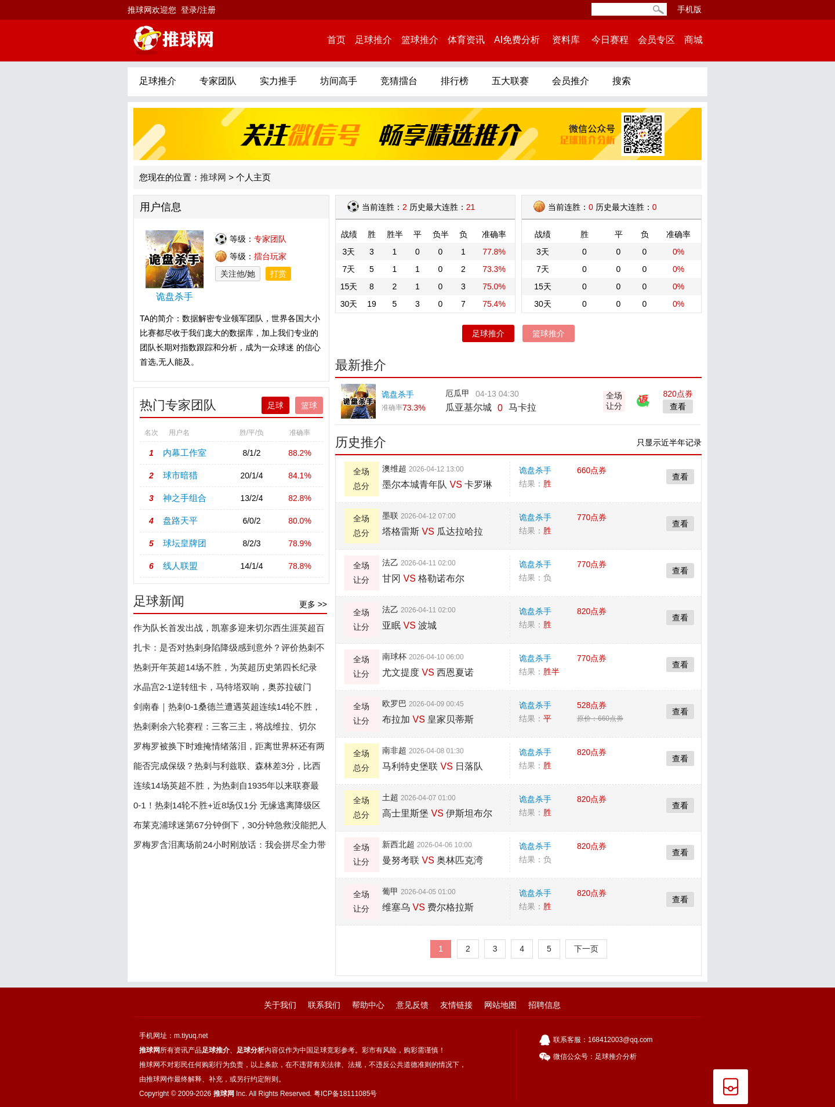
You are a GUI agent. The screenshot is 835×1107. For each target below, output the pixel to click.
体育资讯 (466, 40)
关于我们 (280, 1005)
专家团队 (218, 81)
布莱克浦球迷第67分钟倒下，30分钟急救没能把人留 (229, 827)
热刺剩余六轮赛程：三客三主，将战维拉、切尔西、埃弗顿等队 (224, 728)
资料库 (565, 40)
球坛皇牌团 (184, 543)
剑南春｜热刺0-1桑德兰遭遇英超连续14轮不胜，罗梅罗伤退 (227, 709)
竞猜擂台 (399, 81)
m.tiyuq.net (191, 1036)
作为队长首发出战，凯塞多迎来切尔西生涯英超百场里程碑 (229, 630)
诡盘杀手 (535, 470)
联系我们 (324, 1005)
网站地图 (500, 1005)
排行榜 (455, 81)
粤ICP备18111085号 (345, 1094)
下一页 (586, 948)
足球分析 (250, 1050)
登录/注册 (198, 9)
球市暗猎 (180, 475)
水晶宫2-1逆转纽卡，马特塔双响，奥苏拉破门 (222, 687)
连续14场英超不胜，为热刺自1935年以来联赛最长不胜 (226, 788)
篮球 (309, 405)
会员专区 (656, 40)
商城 (693, 40)
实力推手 (278, 81)
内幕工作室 (184, 453)
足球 (275, 405)
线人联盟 (180, 566)
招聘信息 (544, 1005)
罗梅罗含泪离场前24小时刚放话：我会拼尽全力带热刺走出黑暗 (229, 847)
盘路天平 (180, 520)
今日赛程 (610, 40)
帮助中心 (368, 1005)
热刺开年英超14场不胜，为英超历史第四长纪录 (225, 667)
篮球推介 (419, 40)
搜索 (621, 81)
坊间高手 (338, 81)
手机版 (689, 9)
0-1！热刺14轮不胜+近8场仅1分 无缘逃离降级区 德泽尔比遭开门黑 (227, 807)
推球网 (213, 177)
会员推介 (570, 81)
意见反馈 (412, 1005)
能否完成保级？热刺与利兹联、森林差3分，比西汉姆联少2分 (227, 768)
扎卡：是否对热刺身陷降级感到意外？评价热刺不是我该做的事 (229, 650)
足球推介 (373, 40)
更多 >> (313, 604)
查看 (680, 476)
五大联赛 (510, 81)
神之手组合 (184, 498)
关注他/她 (237, 273)
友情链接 (456, 1005)
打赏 (278, 273)
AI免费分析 (517, 40)
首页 (336, 40)
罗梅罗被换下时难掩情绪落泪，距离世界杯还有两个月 (229, 748)
